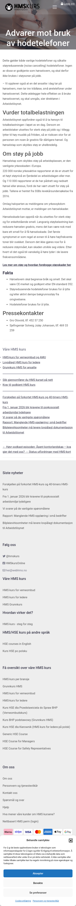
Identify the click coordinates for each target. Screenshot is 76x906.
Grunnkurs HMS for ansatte (20, 367)
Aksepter (38, 873)
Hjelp (6, 807)
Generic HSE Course (15, 734)
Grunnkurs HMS (12, 686)
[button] (71, 840)
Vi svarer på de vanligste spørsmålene (26, 417)
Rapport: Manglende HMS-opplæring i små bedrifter (35, 422)
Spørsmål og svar (13, 800)
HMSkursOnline (15, 563)
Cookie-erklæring (23, 901)
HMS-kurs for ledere (15, 700)
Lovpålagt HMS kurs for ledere (21, 362)
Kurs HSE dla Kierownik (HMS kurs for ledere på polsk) (36, 727)
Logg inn (69, 3)
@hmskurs (12, 556)
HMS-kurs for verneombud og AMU (24, 357)
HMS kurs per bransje (16, 679)
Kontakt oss (10, 793)
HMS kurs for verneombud (19, 590)
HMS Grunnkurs (12, 604)
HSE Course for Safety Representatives (27, 748)
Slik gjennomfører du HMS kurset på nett (28, 380)
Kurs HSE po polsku (15, 651)
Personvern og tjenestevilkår (46, 901)
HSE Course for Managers (19, 741)
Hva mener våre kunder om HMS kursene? (29, 814)
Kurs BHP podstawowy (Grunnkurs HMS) (28, 720)
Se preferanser (37, 892)
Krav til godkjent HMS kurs (19, 384)
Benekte (38, 883)
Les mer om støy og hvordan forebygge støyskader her (37, 265)
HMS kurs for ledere (15, 597)
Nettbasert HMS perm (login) (20, 821)
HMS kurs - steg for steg (18, 624)
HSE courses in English (17, 644)
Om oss (7, 778)
